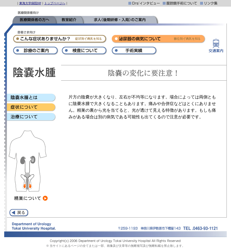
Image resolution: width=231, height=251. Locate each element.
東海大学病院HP (30, 3)
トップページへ (54, 3)
